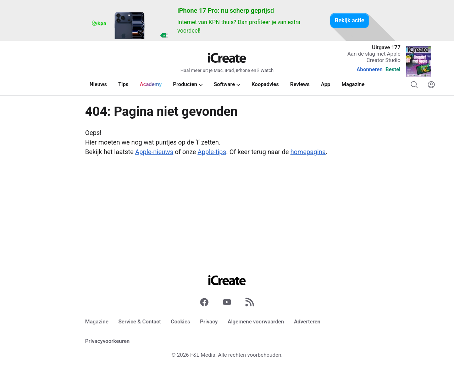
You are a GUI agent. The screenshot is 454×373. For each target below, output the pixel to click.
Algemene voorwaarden (256, 321)
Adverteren (307, 321)
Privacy (209, 321)
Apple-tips (212, 152)
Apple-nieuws (154, 152)
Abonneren (369, 69)
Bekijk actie (349, 20)
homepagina (308, 152)
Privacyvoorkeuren (107, 341)
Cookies (180, 321)
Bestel (393, 69)
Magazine (97, 321)
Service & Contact (139, 321)
